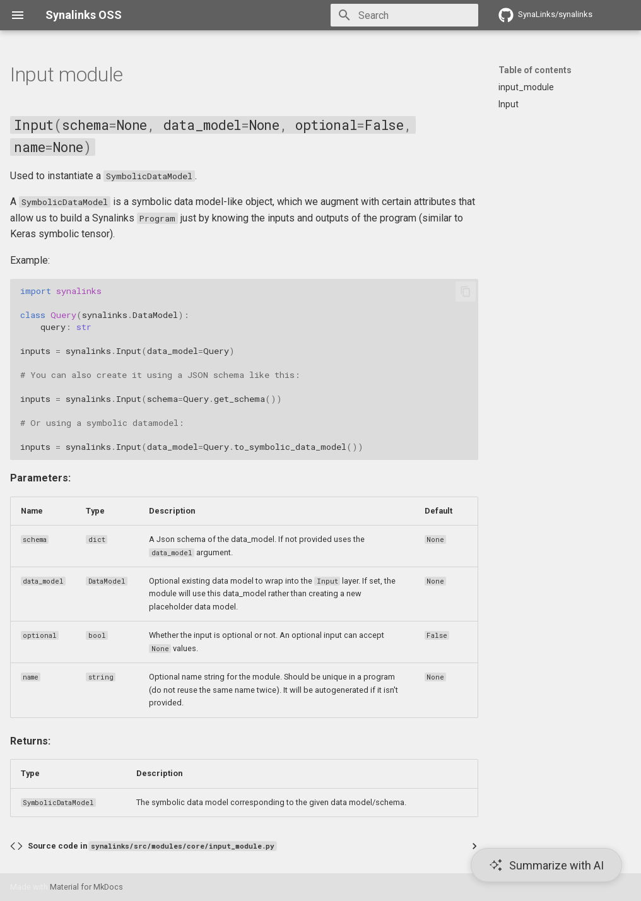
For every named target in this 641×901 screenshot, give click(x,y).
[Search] (404, 15)
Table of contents (535, 70)
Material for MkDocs (86, 887)
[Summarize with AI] (546, 865)
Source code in (152, 846)
